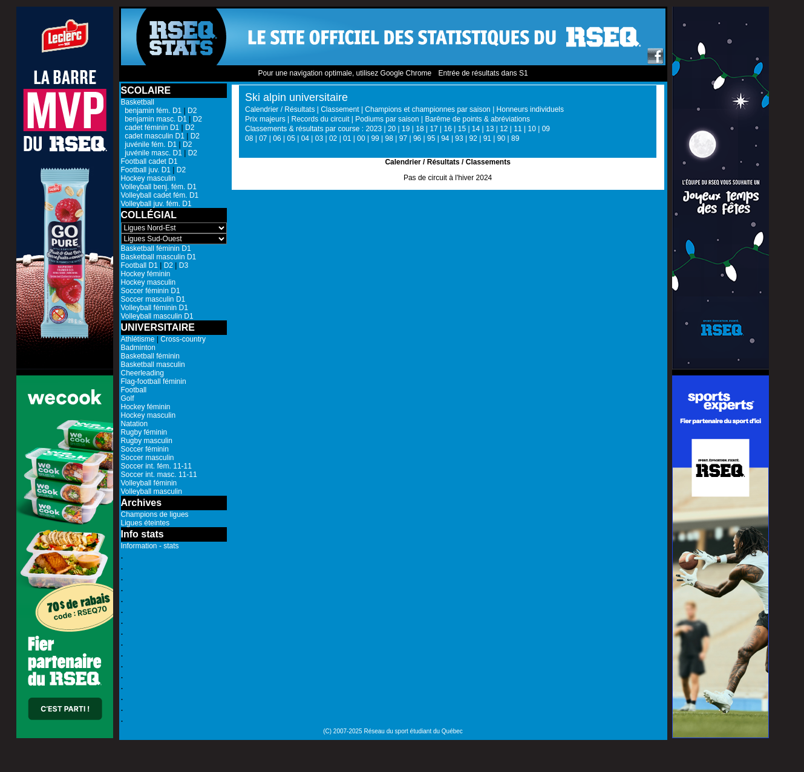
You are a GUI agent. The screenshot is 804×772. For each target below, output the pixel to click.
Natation (134, 424)
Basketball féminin (150, 356)
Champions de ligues (155, 514)
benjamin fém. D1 (151, 110)
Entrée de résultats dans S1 (483, 73)
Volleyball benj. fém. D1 (159, 187)
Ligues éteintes (145, 523)
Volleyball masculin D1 (157, 316)
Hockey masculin (148, 178)
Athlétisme (138, 339)
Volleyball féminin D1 (154, 307)
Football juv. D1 (146, 170)
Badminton (138, 347)
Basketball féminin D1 (156, 248)
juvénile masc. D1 (151, 153)
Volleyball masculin (151, 491)
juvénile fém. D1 (149, 144)
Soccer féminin (145, 449)
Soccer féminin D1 (150, 291)
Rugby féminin (144, 432)
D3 (183, 265)
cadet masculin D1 (153, 136)
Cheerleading (142, 373)
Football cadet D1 (149, 161)
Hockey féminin (146, 274)
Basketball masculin (153, 364)
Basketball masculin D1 (159, 257)
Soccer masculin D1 (153, 299)
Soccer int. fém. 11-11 (156, 466)
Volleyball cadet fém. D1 (160, 195)
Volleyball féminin (149, 483)
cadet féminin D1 (150, 127)
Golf (127, 398)
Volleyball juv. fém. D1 (156, 203)
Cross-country (183, 339)
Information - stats (150, 546)
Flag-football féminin (153, 381)
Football (134, 390)
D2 (192, 110)
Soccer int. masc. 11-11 (159, 474)
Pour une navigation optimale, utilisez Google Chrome (344, 73)
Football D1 (139, 265)
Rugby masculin (146, 440)
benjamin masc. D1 (154, 119)
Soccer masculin (147, 457)
